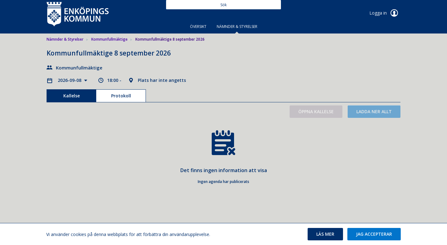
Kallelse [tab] (71, 96)
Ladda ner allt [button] (374, 111)
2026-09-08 (70, 80)
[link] (78, 13)
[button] (325, 234)
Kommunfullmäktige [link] (109, 39)
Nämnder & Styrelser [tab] (237, 26)
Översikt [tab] (198, 26)
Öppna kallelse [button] (316, 111)
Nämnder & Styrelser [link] (65, 39)
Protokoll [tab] (121, 96)
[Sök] (223, 4)
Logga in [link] (384, 13)
